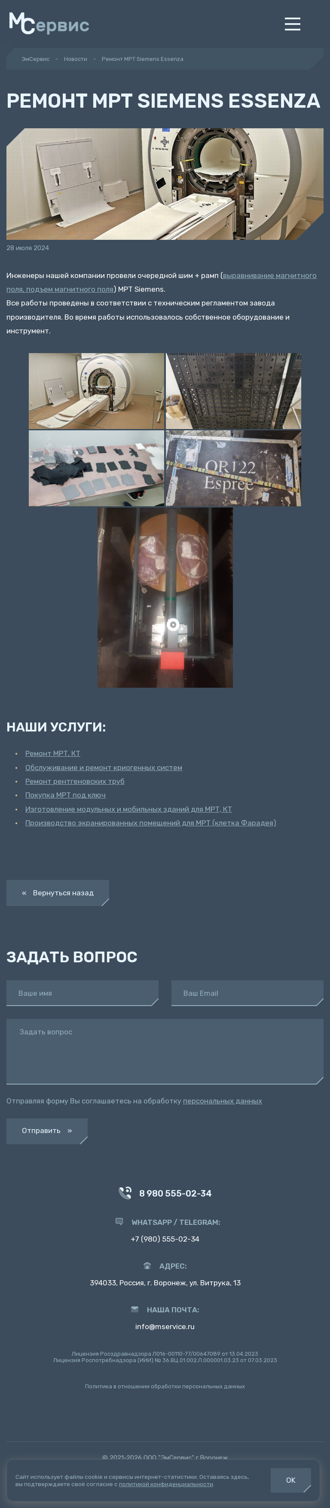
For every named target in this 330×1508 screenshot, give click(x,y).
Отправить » (47, 1130)
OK (291, 1480)
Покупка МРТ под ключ (65, 795)
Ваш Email (200, 993)
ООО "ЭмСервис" (169, 1458)
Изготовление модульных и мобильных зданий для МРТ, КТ (128, 809)
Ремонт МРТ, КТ (52, 753)
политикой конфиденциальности (166, 1484)
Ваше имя (35, 993)
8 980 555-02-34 (165, 1194)
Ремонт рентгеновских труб (75, 781)
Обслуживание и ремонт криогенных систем (103, 767)
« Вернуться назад (58, 892)
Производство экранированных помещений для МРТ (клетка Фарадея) (150, 823)
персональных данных (222, 1101)
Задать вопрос (45, 1032)
